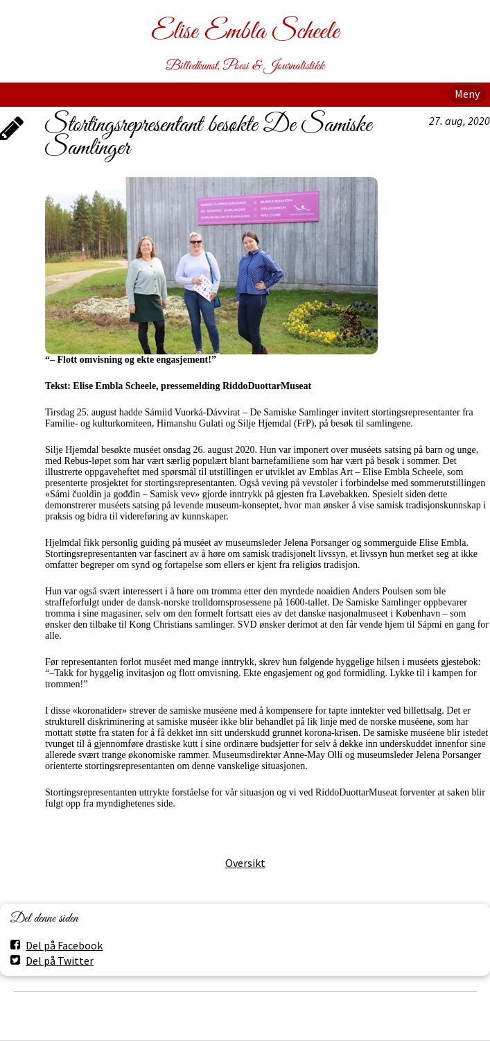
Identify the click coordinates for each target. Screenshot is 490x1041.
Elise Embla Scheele (245, 32)
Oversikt (245, 863)
